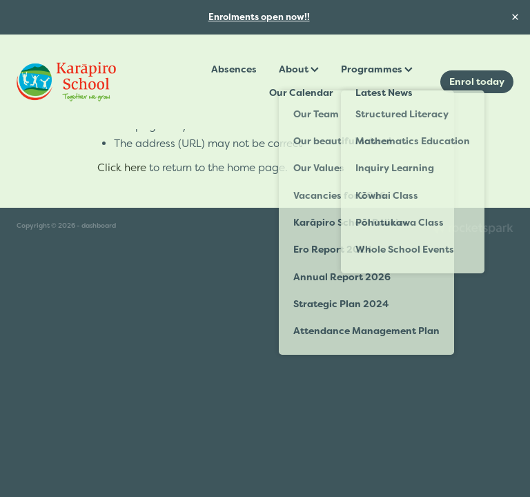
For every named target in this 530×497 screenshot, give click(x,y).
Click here (121, 167)
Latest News (384, 92)
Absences (234, 69)
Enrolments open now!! (259, 17)
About (299, 69)
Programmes (377, 69)
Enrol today (476, 81)
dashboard (98, 225)
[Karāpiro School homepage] (66, 81)
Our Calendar (301, 92)
